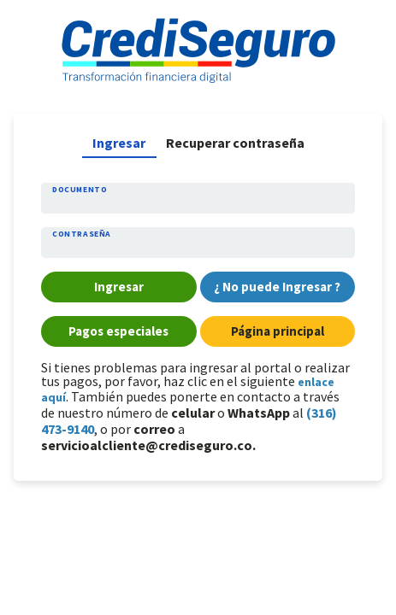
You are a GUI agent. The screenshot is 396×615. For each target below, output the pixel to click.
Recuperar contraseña (235, 142)
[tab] (119, 143)
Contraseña (81, 234)
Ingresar (118, 142)
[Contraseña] (198, 246)
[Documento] (198, 202)
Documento (79, 189)
